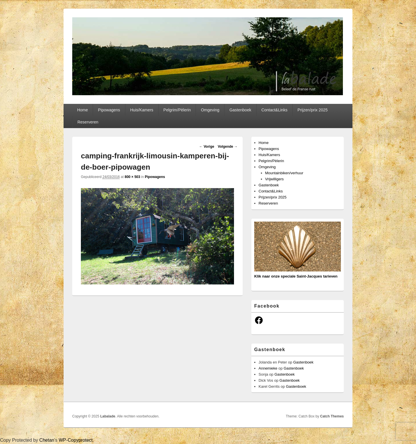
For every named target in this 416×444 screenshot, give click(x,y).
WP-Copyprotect (75, 440)
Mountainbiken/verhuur (284, 173)
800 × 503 (132, 177)
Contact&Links (274, 110)
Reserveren (87, 122)
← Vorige (206, 147)
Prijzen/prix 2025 (313, 110)
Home (82, 110)
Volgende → (227, 147)
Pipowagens (109, 110)
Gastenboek (240, 110)
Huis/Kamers (141, 110)
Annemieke (268, 368)
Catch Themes (332, 416)
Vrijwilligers (274, 179)
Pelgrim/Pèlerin (177, 110)
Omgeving (210, 110)
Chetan (46, 440)
